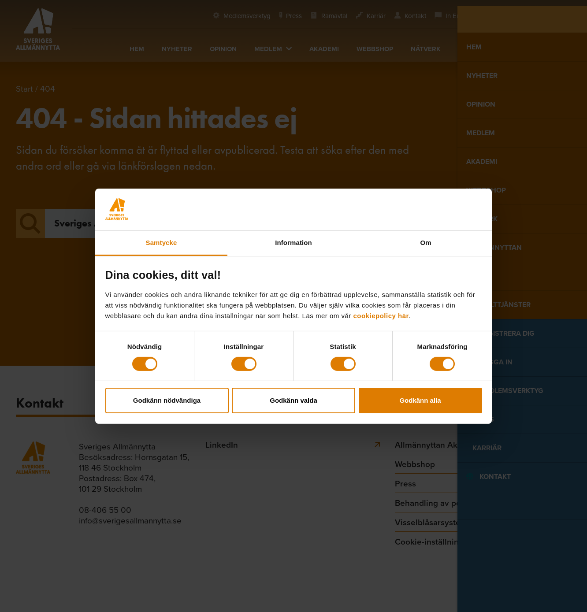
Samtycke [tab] (161, 242)
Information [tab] (293, 242)
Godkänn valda (293, 400)
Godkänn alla (420, 400)
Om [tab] (425, 242)
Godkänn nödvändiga (167, 400)
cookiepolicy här (381, 315)
